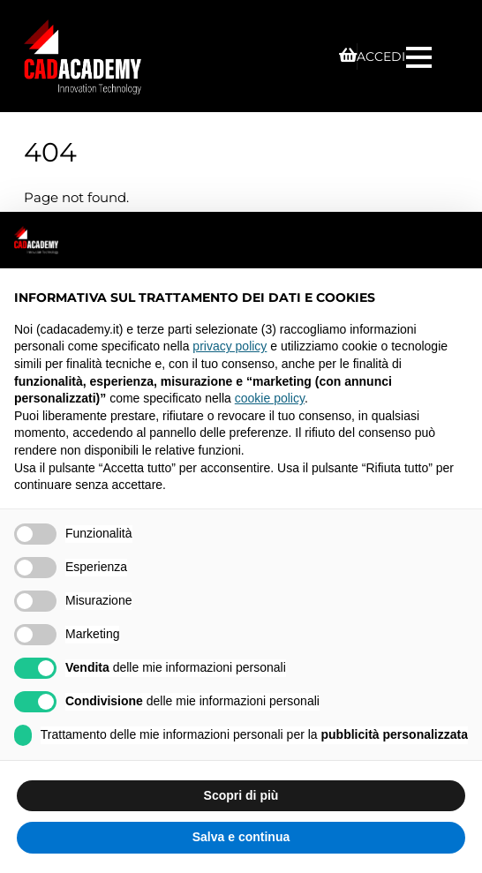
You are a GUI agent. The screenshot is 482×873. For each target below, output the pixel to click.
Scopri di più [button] (241, 795)
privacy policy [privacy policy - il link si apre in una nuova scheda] (229, 346)
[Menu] (421, 55)
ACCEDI (381, 56)
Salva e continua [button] (241, 837)
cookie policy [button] (270, 398)
